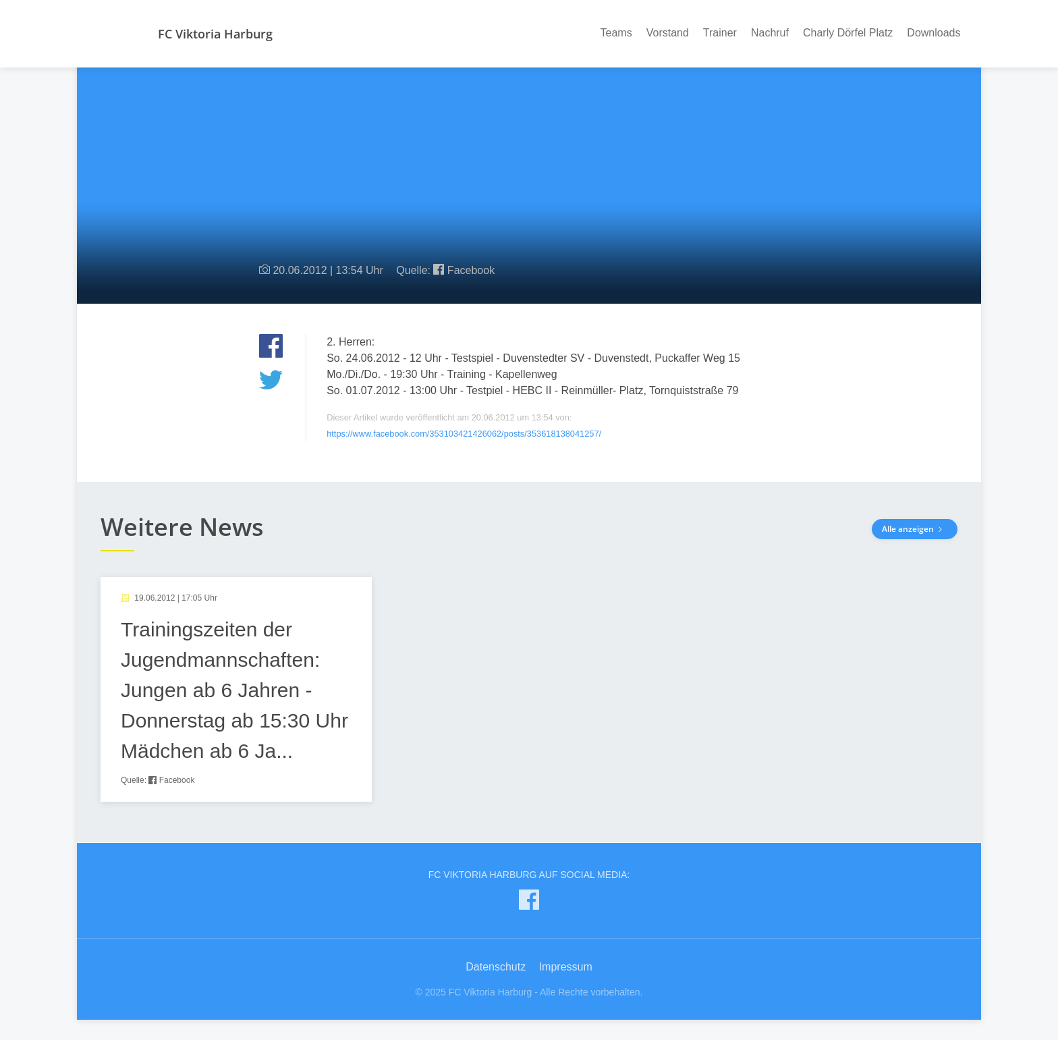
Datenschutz (496, 967)
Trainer (720, 32)
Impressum (565, 967)
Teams (616, 32)
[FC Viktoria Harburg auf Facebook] (529, 903)
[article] (236, 689)
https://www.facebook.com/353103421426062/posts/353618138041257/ (464, 434)
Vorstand (667, 32)
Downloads (933, 32)
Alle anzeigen (914, 529)
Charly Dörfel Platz (848, 32)
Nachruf (770, 32)
